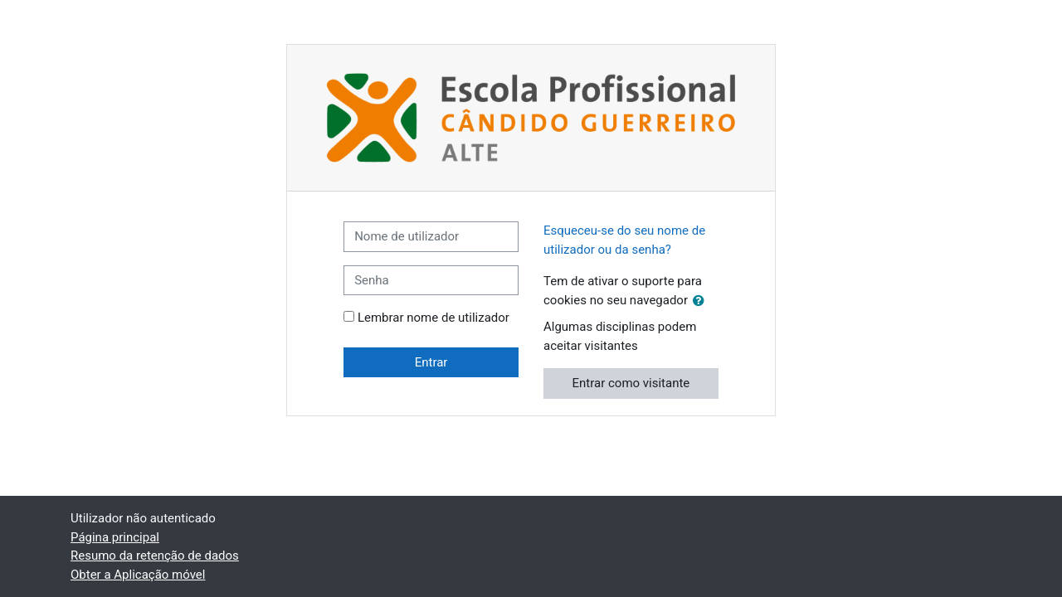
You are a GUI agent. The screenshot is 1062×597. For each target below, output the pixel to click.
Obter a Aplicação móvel (138, 574)
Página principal (115, 537)
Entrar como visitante (631, 383)
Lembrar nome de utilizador (433, 317)
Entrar (431, 362)
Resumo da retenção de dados (155, 555)
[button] (702, 301)
